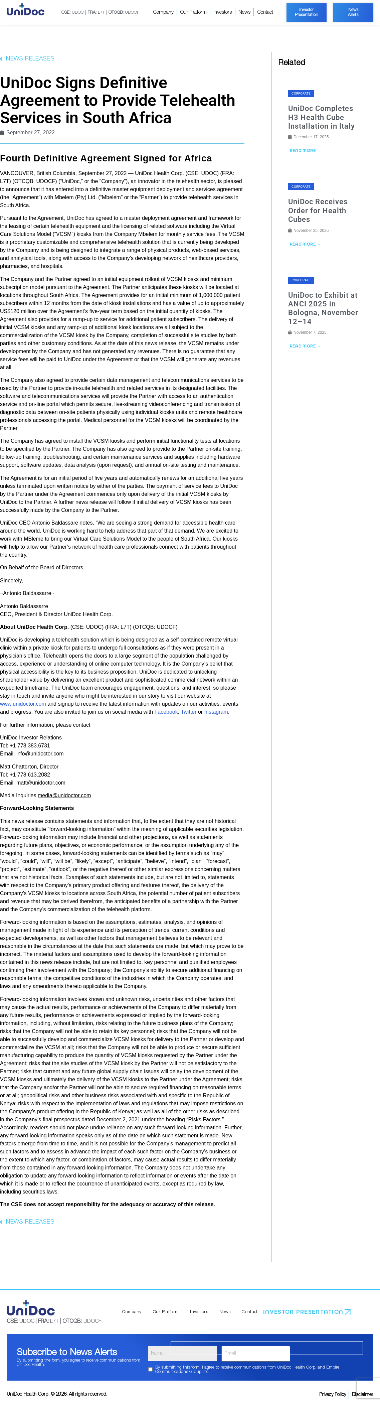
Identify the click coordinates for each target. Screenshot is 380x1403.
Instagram (216, 712)
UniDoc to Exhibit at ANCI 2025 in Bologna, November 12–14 (323, 309)
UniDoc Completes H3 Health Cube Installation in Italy (321, 117)
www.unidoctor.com (23, 704)
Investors (222, 12)
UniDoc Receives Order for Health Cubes (318, 211)
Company (163, 12)
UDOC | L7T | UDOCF (100, 12)
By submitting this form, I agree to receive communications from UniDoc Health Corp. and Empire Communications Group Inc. (247, 1367)
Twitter (188, 712)
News (244, 12)
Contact (265, 12)
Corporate (301, 93)
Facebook (166, 712)
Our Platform (193, 12)
